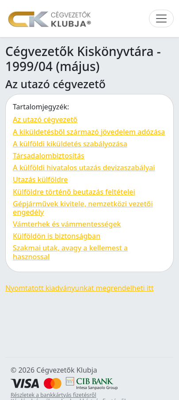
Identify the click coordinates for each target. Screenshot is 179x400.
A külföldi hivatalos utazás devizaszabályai (84, 167)
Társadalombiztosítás (48, 156)
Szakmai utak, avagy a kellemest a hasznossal (70, 252)
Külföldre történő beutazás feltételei (74, 192)
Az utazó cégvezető (45, 119)
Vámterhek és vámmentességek (67, 224)
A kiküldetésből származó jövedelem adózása (89, 132)
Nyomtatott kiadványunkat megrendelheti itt (79, 288)
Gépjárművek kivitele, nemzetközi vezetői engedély (83, 208)
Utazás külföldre (40, 179)
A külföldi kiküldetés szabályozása (70, 144)
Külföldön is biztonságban (56, 236)
